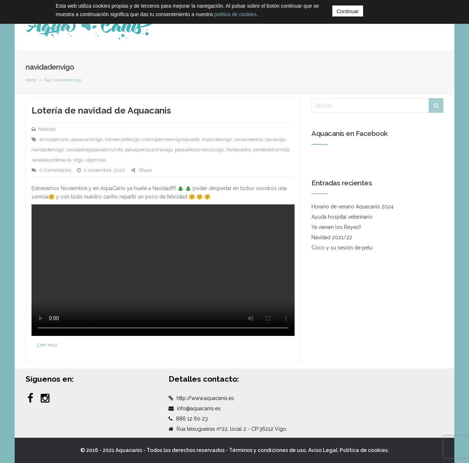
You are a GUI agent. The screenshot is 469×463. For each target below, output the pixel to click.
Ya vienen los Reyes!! (336, 227)
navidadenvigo (48, 149)
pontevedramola (271, 149)
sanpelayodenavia (51, 160)
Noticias (47, 129)
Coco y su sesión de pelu (342, 248)
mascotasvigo (217, 139)
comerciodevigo (122, 139)
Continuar (348, 11)
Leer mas (47, 345)
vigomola (95, 160)
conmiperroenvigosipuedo (171, 139)
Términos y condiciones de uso (267, 450)
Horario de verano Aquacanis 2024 (352, 207)
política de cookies (235, 14)
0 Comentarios (55, 170)
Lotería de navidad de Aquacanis (101, 110)
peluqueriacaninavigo (149, 149)
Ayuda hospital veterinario (342, 217)
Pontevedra (238, 149)
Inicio (31, 79)
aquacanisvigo (87, 139)
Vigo (78, 160)
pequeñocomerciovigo (199, 149)
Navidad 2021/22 (331, 237)
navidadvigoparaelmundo (94, 149)
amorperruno (54, 139)
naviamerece (248, 139)
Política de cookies (364, 450)
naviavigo (275, 139)
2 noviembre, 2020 (104, 170)
